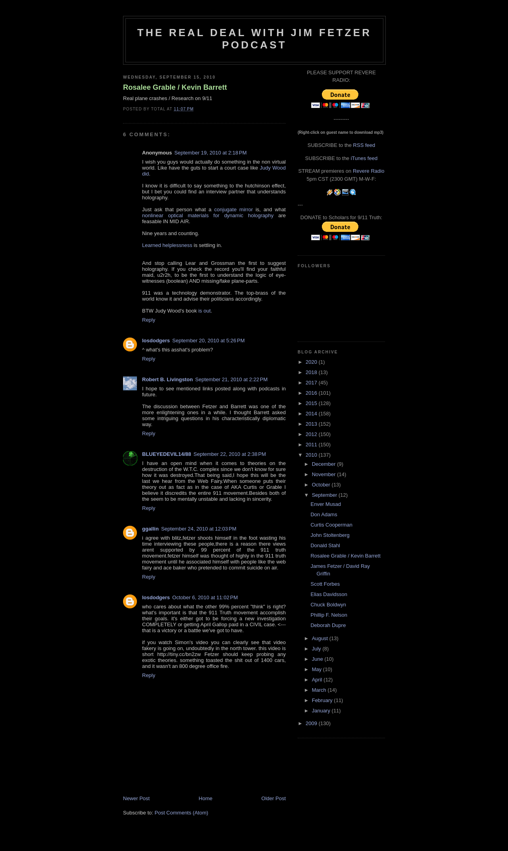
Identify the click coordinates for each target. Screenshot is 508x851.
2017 (312, 383)
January (322, 711)
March (320, 690)
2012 (312, 434)
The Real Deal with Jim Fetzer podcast (254, 39)
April (318, 680)
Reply (148, 320)
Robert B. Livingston (167, 379)
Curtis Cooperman (331, 525)
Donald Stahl (325, 545)
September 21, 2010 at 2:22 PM (231, 379)
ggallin (150, 529)
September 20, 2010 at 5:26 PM (208, 340)
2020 (312, 362)
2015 (312, 403)
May (317, 669)
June (318, 659)
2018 (312, 372)
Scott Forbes (325, 584)
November (324, 474)
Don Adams (323, 514)
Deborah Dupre (328, 625)
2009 (312, 723)
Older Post (274, 798)
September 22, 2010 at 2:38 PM (230, 454)
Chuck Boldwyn (328, 605)
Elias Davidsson (328, 594)
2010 (312, 455)
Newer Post (136, 798)
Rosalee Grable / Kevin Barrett (175, 87)
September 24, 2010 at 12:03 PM (199, 529)
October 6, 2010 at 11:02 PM (205, 597)
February (323, 700)
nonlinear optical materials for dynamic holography (207, 215)
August (320, 638)
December (324, 464)
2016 (312, 393)
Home (206, 798)
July (317, 649)
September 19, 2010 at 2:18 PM (210, 153)
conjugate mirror (233, 209)
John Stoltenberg (329, 535)
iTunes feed (364, 158)
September (325, 495)
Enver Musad (325, 504)
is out (204, 311)
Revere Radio (369, 171)
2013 (312, 424)
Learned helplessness (167, 245)
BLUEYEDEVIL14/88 (166, 454)
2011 (312, 445)
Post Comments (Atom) (181, 813)
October (322, 485)
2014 (312, 414)
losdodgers (156, 340)
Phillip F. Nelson (328, 615)
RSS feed (364, 145)
